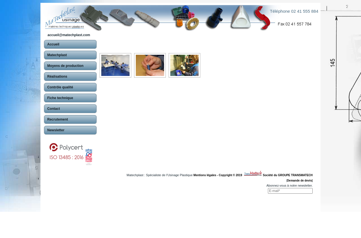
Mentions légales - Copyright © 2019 (219, 175)
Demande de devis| (300, 180)
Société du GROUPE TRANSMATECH (288, 175)
